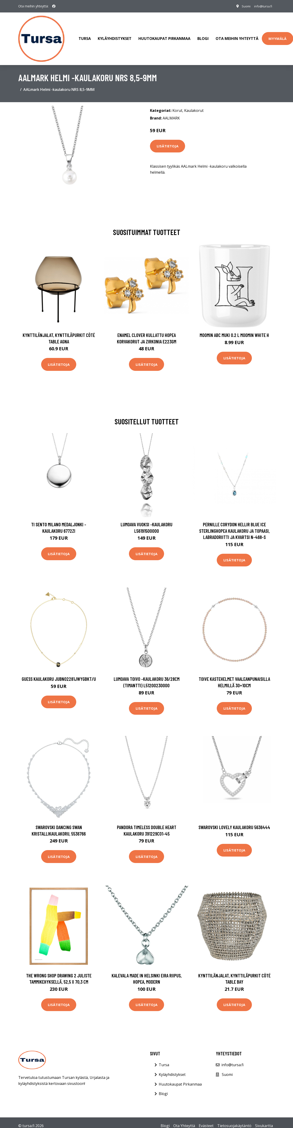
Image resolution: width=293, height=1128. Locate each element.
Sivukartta (264, 1119)
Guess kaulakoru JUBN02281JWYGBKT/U (59, 673)
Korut (177, 104)
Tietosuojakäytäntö (234, 1119)
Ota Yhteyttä (184, 1119)
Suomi (242, 6)
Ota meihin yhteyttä (237, 35)
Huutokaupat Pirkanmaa (164, 35)
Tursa (85, 35)
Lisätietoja (167, 139)
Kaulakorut (194, 104)
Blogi (203, 35)
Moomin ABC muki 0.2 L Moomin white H (234, 328)
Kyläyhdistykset (114, 35)
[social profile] (53, 6)
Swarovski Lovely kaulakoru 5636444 (234, 821)
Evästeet (206, 1119)
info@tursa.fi (261, 6)
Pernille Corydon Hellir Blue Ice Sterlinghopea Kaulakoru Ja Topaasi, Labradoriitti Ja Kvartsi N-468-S (234, 524)
